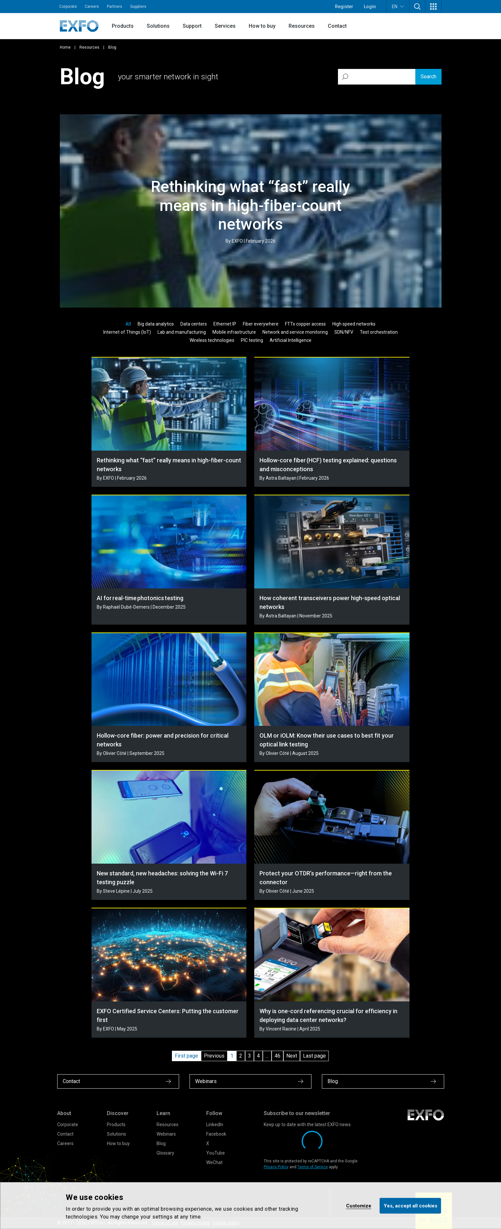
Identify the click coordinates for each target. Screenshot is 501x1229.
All (128, 324)
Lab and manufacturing (182, 332)
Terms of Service (312, 1167)
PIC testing (252, 340)
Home (65, 47)
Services (225, 26)
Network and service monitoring (295, 332)
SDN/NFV (343, 332)
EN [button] (398, 6)
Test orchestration (379, 332)
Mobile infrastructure (234, 332)
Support (192, 26)
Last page (314, 1056)
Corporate (68, 6)
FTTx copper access (305, 324)
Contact (337, 26)
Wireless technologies (212, 340)
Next (291, 1056)
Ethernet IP (224, 324)
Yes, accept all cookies (410, 1205)
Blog (161, 1143)
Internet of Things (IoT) (127, 332)
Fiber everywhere (260, 324)
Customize (358, 1205)
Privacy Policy (276, 1167)
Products (123, 26)
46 (277, 1056)
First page (186, 1056)
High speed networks (354, 324)
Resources (302, 26)
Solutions (158, 26)
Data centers (193, 324)
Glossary (165, 1153)
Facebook (216, 1134)
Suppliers (138, 6)
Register (344, 6)
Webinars (166, 1134)
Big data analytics (156, 324)
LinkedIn (214, 1124)
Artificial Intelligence (290, 340)
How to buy (262, 26)
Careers (92, 6)
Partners (114, 6)
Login (370, 6)
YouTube (215, 1153)
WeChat (214, 1162)
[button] (417, 6)
